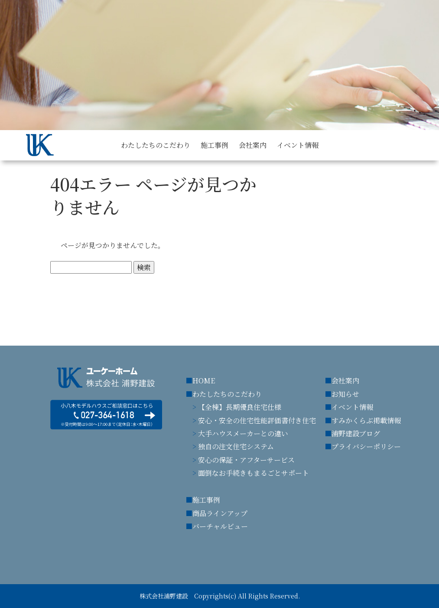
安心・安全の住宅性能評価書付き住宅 (257, 420)
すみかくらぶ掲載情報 (366, 420)
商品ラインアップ (219, 513)
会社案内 (345, 381)
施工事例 (206, 500)
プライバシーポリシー (366, 446)
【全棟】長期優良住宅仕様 (239, 407)
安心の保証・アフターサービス (246, 460)
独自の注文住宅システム (236, 446)
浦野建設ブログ (356, 433)
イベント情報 (352, 407)
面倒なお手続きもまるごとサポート (253, 473)
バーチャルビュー (220, 526)
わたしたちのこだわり (227, 394)
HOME (203, 381)
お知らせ (345, 394)
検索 (144, 267)
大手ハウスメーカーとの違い (243, 433)
